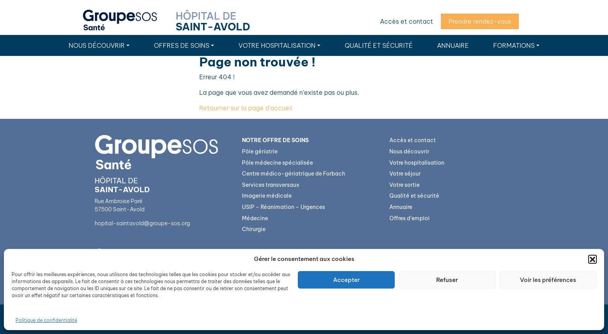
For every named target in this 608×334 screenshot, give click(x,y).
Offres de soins (181, 45)
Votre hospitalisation (277, 45)
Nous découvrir (97, 45)
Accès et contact (406, 21)
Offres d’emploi (409, 218)
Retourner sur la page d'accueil (245, 108)
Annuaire (453, 45)
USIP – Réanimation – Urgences (283, 207)
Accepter (346, 280)
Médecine (255, 218)
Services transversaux (270, 184)
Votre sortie (404, 184)
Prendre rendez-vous (480, 21)
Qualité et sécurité (379, 45)
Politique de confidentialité (46, 320)
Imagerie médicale (267, 195)
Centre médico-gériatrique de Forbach (293, 173)
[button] (592, 259)
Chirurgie (254, 229)
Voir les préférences (548, 280)
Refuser (447, 280)
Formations (514, 45)
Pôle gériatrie (260, 151)
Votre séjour (405, 173)
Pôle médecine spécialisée (277, 162)
